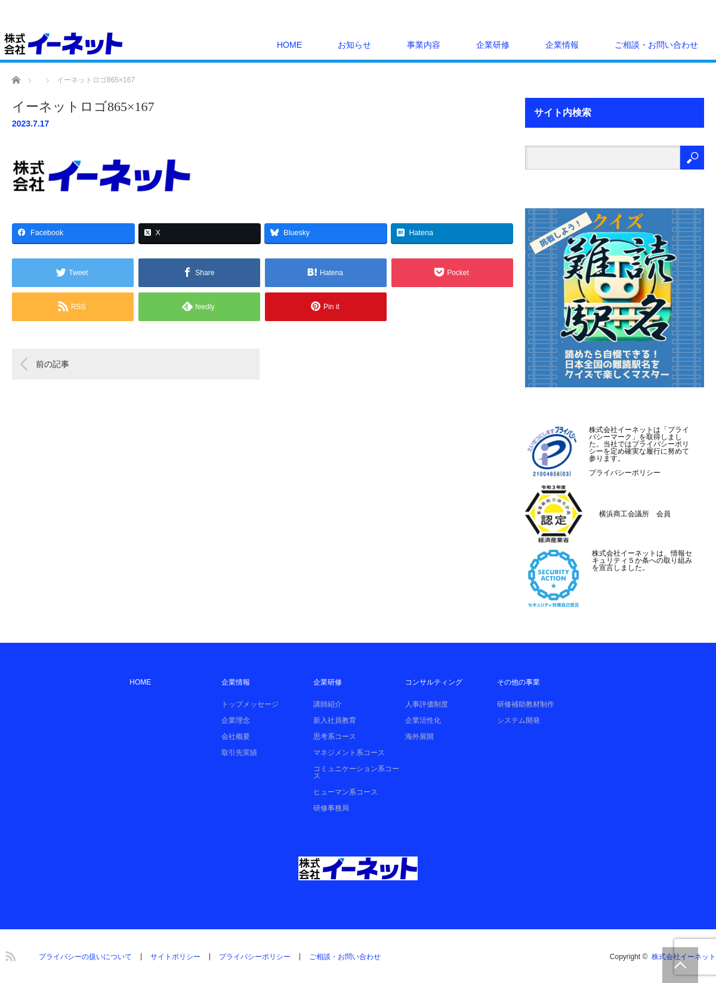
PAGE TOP (680, 965)
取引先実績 (239, 752)
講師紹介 (327, 704)
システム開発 (518, 720)
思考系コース (334, 736)
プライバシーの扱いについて (85, 956)
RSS (9, 954)
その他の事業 (518, 682)
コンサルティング (433, 682)
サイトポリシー (175, 956)
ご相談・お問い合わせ (656, 45)
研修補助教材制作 (525, 704)
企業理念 (235, 720)
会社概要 (235, 736)
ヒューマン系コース (345, 792)
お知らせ (354, 45)
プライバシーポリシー (625, 473)
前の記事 (52, 364)
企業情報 (562, 45)
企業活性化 (423, 720)
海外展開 (419, 736)
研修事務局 (331, 808)
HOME (289, 45)
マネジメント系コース (349, 752)
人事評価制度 (426, 704)
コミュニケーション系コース (356, 772)
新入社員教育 (334, 720)
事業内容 (423, 45)
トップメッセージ (250, 704)
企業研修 (493, 45)
